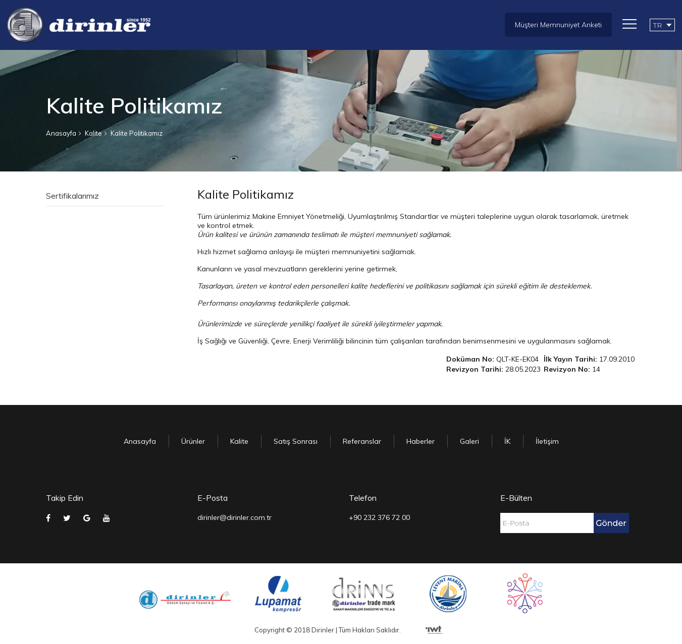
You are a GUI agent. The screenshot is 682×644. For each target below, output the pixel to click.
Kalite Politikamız (137, 133)
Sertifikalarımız (72, 196)
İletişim (547, 441)
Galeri (469, 441)
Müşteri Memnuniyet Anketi (558, 24)
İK (507, 441)
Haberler (420, 441)
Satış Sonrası (296, 441)
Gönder (611, 523)
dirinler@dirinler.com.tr (234, 517)
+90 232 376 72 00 (379, 517)
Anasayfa (61, 133)
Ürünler (193, 441)
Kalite (93, 133)
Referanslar (362, 441)
